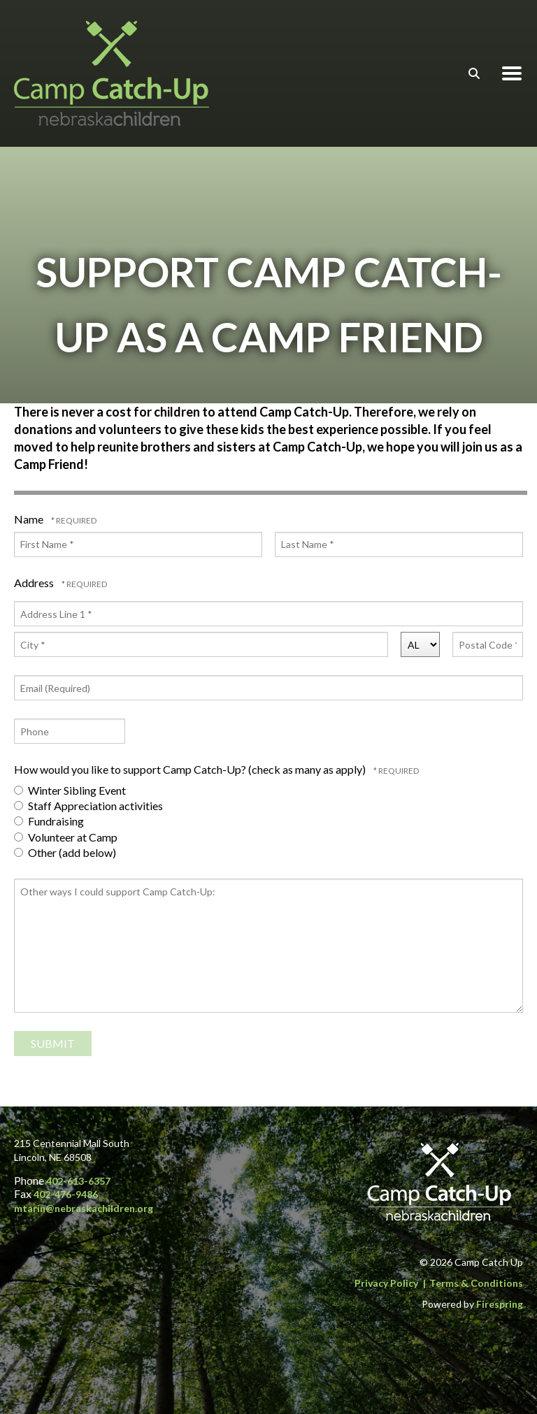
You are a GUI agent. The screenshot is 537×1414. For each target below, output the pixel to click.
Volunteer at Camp (65, 837)
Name (29, 519)
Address (35, 582)
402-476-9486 (66, 1194)
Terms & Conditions (476, 1283)
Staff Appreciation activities (88, 805)
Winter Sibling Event (70, 790)
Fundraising (49, 821)
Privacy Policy (386, 1283)
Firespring (499, 1304)
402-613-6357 (78, 1181)
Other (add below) (65, 852)
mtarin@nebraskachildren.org (83, 1208)
